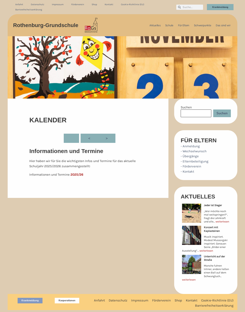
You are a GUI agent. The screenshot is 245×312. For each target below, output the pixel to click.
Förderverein (77, 4)
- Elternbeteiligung (194, 161)
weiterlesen (222, 221)
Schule (169, 25)
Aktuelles (155, 25)
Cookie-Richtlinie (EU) (132, 4)
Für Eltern (183, 25)
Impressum (58, 4)
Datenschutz (37, 4)
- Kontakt (187, 171)
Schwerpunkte (202, 25)
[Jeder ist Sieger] (191, 213)
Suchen (186, 107)
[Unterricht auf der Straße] (191, 264)
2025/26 (76, 174)
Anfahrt (19, 4)
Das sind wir (223, 25)
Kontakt (109, 4)
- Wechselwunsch (194, 151)
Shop (94, 4)
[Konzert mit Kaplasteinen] (191, 235)
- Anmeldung (190, 146)
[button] (30, 300)
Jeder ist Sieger (213, 205)
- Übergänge (190, 156)
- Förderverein (191, 166)
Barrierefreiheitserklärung (28, 9)
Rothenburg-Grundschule (45, 25)
